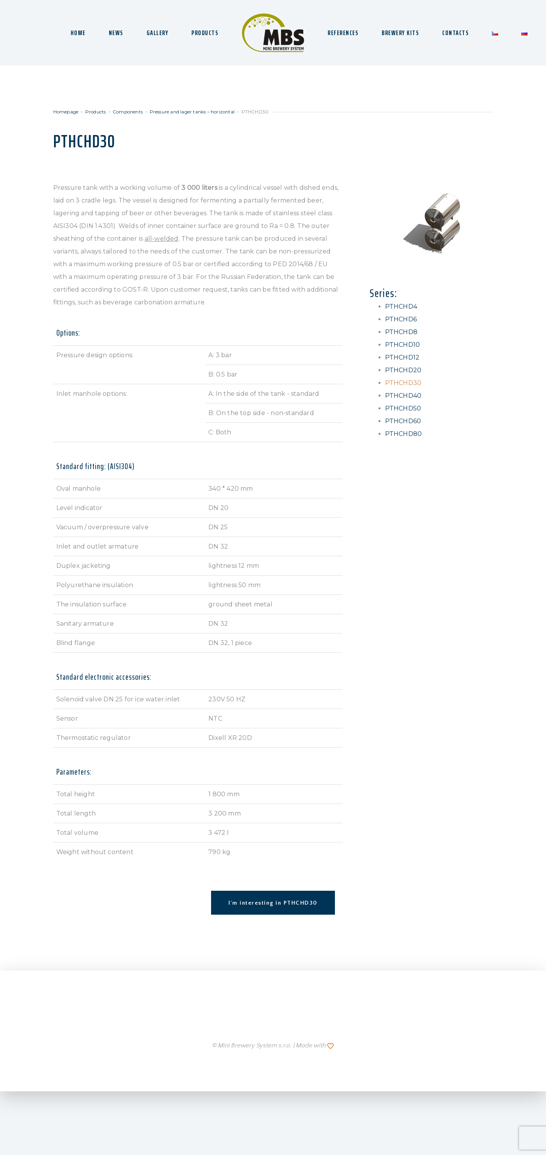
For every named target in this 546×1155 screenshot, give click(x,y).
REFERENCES (343, 33)
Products (95, 112)
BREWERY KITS (400, 33)
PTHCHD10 (402, 344)
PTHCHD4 (401, 306)
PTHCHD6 (401, 319)
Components (128, 112)
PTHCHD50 (403, 408)
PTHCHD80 (403, 433)
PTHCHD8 (401, 332)
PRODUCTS (204, 33)
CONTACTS (455, 33)
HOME (78, 33)
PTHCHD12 (402, 357)
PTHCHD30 (403, 383)
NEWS (116, 33)
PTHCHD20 (403, 370)
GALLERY (158, 33)
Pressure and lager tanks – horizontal (192, 112)
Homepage (66, 112)
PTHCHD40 (403, 395)
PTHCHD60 (403, 421)
